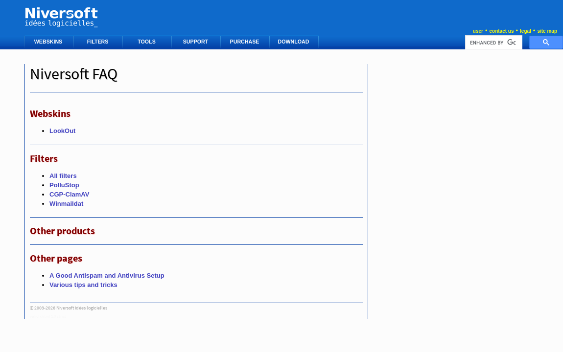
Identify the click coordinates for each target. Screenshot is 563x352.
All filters (63, 175)
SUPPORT (196, 41)
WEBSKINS (49, 41)
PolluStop (64, 185)
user (478, 31)
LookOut (62, 130)
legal (525, 31)
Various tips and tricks (83, 284)
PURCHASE (245, 41)
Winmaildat (66, 203)
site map (547, 31)
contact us (501, 31)
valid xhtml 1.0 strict (48, 316)
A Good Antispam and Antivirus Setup (106, 275)
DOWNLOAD (294, 41)
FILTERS (98, 41)
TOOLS (147, 41)
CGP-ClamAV (69, 194)
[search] (493, 42)
